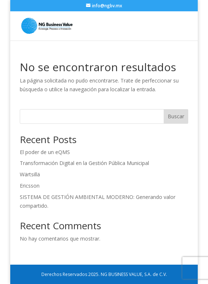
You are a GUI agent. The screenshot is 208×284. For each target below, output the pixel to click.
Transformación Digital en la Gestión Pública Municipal (84, 163)
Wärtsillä (30, 174)
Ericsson (30, 185)
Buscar (176, 116)
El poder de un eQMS (45, 152)
